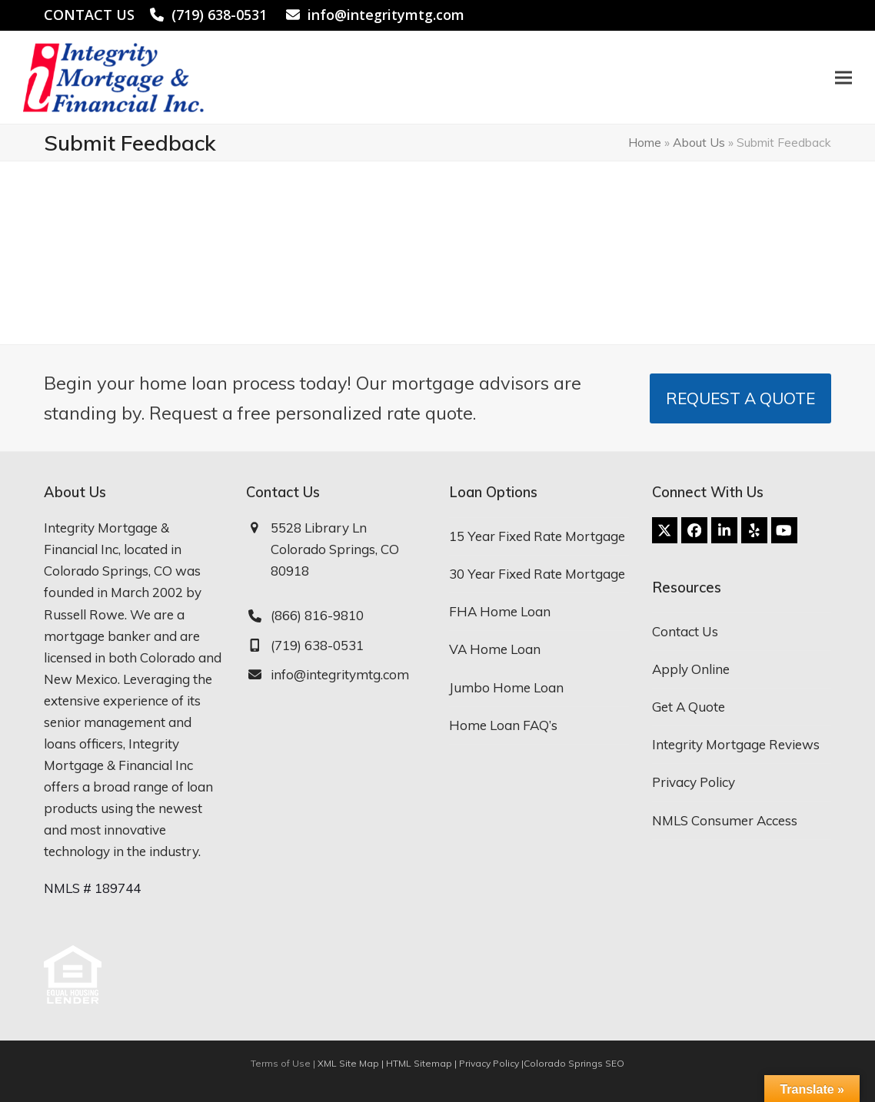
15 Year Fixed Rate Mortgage (537, 536)
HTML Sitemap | (422, 1063)
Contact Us (685, 631)
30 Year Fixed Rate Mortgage (537, 574)
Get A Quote (688, 707)
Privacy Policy (693, 782)
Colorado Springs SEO (574, 1063)
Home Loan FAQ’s (503, 725)
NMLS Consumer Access (724, 820)
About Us (699, 142)
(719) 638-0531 (219, 14)
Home (644, 142)
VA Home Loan (495, 649)
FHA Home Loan (500, 611)
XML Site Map (348, 1063)
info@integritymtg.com (386, 14)
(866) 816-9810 (317, 615)
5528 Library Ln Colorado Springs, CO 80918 (335, 549)
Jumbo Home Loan (506, 687)
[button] (843, 77)
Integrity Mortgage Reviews (736, 744)
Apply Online (691, 669)
